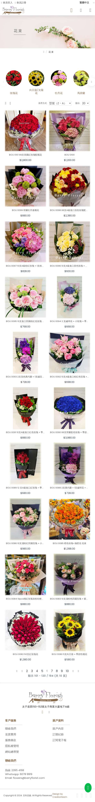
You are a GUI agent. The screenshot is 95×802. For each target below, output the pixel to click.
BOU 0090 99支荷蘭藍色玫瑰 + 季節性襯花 (69, 432)
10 (67, 671)
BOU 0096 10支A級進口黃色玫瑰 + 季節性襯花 (69, 266)
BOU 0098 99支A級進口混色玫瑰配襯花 (69, 210)
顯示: (77, 103)
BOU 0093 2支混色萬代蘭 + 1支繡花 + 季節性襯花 (25, 376)
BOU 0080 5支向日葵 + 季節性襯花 (69, 654)
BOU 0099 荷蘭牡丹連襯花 (25, 210)
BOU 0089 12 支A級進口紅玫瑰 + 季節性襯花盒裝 (25, 487)
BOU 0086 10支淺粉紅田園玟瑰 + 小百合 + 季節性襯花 (25, 543)
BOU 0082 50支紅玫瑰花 (25, 654)
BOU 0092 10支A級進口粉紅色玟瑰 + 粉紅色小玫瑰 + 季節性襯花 (69, 376)
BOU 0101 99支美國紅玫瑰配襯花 (25, 155)
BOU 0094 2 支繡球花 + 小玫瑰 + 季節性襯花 (69, 321)
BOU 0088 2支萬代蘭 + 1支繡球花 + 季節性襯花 (69, 487)
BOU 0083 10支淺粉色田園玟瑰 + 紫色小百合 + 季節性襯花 (69, 598)
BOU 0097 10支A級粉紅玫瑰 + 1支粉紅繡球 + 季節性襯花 (25, 266)
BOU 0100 (69, 155)
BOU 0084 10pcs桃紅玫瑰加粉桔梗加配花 (25, 598)
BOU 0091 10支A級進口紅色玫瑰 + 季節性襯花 (25, 432)
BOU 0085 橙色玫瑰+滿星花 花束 (69, 543)
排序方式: (42, 103)
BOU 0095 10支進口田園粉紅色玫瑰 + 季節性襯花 (25, 321)
